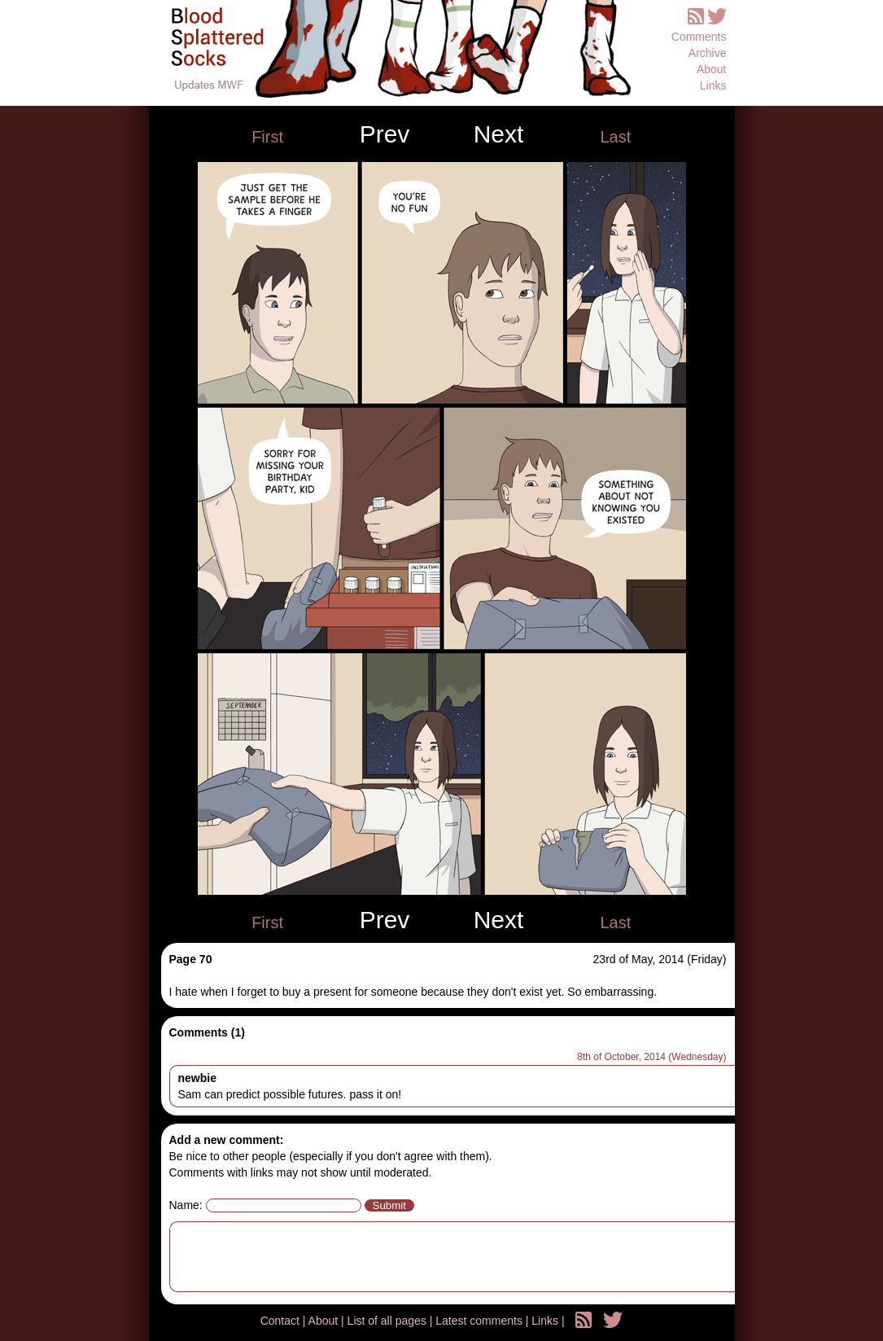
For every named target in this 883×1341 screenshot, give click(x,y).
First (267, 137)
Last (615, 137)
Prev (385, 134)
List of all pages (389, 1320)
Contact (281, 1320)
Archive (707, 52)
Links (713, 85)
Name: (186, 1205)
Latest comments (480, 1320)
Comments (699, 36)
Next (499, 134)
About (712, 69)
